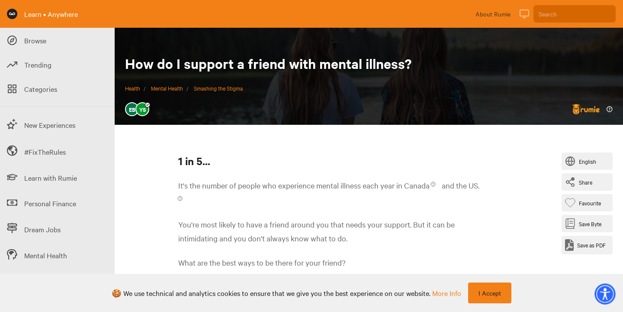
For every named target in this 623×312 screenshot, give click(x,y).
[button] (604, 293)
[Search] (574, 14)
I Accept (489, 293)
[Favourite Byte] (584, 203)
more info (446, 293)
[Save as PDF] (585, 245)
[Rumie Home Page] (12, 14)
